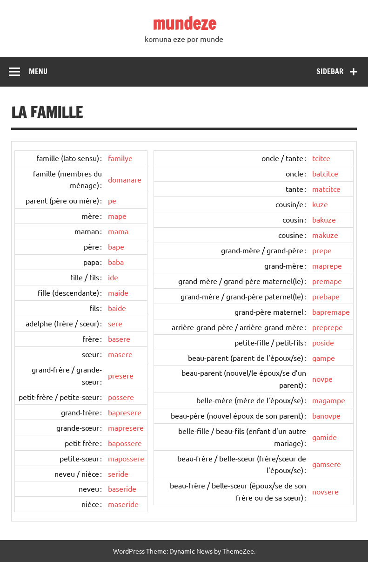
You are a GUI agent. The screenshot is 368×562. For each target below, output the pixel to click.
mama (118, 231)
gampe (323, 357)
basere (119, 338)
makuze (325, 234)
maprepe (327, 265)
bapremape (331, 311)
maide (118, 292)
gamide (324, 436)
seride (118, 473)
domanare (124, 179)
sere (115, 323)
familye (120, 158)
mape (117, 215)
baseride (122, 488)
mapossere (126, 458)
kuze (320, 204)
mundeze (184, 23)
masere (120, 354)
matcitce (326, 188)
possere (121, 396)
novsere (325, 491)
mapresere (126, 427)
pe (112, 200)
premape (327, 280)
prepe (322, 250)
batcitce (325, 173)
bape (116, 246)
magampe (328, 400)
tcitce (321, 158)
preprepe (327, 327)
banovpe (326, 415)
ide (113, 277)
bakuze (324, 219)
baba (116, 261)
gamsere (326, 463)
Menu (38, 71)
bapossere (125, 442)
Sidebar (329, 71)
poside (323, 342)
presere (121, 375)
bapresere (124, 412)
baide (117, 307)
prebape (326, 296)
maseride (123, 503)
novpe (322, 378)
